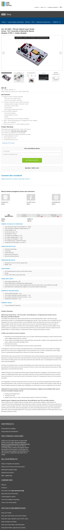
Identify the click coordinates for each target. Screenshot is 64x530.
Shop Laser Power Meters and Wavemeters (13, 523)
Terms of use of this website (8, 501)
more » (3, 203)
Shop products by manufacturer (9, 430)
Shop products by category (8, 427)
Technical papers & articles (8, 495)
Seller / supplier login (6, 474)
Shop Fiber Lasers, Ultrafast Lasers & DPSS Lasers (14, 517)
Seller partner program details (9, 468)
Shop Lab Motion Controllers (9, 520)
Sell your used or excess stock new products (13, 465)
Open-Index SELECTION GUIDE (9, 492)
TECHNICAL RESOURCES (55, 7)
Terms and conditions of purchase (10, 498)
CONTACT (39, 7)
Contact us (4, 486)
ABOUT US (46, 7)
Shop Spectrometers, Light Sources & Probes (13, 526)
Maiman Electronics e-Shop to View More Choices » (18, 178)
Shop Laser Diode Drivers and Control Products (13, 514)
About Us (3, 483)
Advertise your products (7, 471)
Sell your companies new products (10, 462)
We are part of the (12, 489)
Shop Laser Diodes (6, 511)
